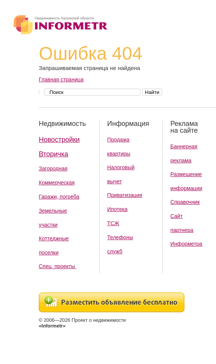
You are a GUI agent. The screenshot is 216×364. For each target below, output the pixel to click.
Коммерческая (57, 183)
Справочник (185, 202)
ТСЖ (113, 223)
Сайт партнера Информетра (186, 230)
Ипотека (117, 209)
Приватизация (124, 195)
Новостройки (59, 139)
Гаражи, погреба (59, 197)
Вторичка (53, 154)
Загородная (53, 168)
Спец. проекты (57, 266)
